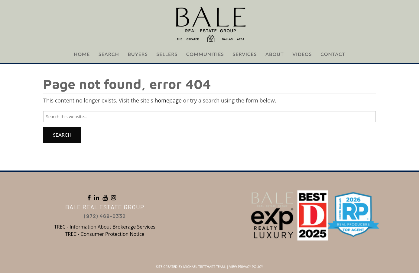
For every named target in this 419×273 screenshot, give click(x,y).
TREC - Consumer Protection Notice (104, 234)
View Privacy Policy (246, 266)
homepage (168, 100)
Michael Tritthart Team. (204, 266)
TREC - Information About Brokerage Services (104, 226)
